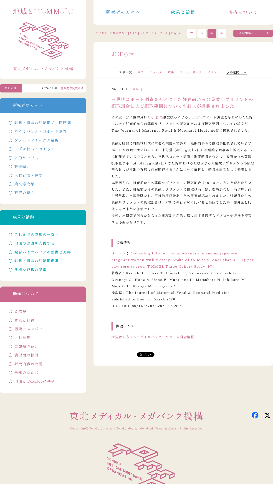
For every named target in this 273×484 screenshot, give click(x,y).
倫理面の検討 (26, 355)
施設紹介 (22, 167)
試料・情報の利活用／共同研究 (42, 123)
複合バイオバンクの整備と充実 (42, 252)
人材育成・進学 (28, 175)
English (176, 33)
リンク (144, 33)
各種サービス (26, 158)
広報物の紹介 (26, 346)
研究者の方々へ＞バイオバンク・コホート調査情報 (152, 337)
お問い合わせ (118, 33)
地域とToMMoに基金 (34, 381)
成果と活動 (183, 12)
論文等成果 (24, 184)
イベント (214, 72)
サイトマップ (160, 33)
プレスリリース (191, 72)
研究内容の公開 (28, 364)
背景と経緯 (24, 320)
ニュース (156, 72)
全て (141, 72)
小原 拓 (157, 117)
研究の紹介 (24, 193)
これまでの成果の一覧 (34, 235)
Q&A (133, 33)
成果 (171, 72)
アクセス (101, 33)
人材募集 (22, 338)
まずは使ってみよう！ (34, 149)
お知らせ (11, 88)
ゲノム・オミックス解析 (36, 140)
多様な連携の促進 (30, 270)
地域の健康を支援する (34, 243)
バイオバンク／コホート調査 (40, 131)
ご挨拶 (20, 311)
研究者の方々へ (123, 12)
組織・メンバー (28, 329)
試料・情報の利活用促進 (36, 261)
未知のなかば (26, 373)
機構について (243, 12)
